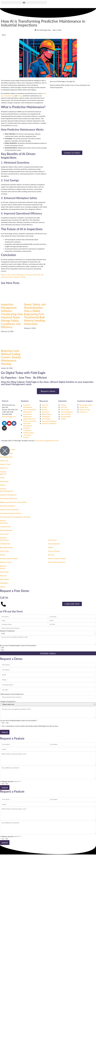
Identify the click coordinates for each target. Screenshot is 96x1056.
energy (20, 96)
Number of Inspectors (7, 631)
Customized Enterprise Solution (10, 513)
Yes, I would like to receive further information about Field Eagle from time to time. (30, 726)
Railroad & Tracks (6, 562)
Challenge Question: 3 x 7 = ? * (10, 781)
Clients (2, 478)
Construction (52, 540)
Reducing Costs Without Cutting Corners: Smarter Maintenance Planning (11, 357)
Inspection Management (8, 495)
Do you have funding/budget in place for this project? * (19, 720)
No (3, 650)
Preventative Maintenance (9, 498)
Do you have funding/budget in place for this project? (18, 645)
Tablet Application (6, 530)
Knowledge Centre (6, 457)
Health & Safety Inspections (9, 509)
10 (7, 783)
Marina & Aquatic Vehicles (57, 558)
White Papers (4, 579)
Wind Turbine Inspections (56, 562)
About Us (3, 474)
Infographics (4, 583)
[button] (24, 2)
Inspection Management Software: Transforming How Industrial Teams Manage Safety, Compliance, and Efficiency (12, 316)
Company (3, 472)
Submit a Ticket (5, 464)
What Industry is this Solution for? (12, 694)
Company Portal (5, 527)
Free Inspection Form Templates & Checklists (15, 517)
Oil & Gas (51, 555)
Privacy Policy (39, 440)
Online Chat (4, 460)
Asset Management (6, 491)
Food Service (4, 540)
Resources (3, 566)
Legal (47, 440)
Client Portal (4, 534)
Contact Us (4, 468)
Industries (3, 538)
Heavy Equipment (54, 544)
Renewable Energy (6, 547)
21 (3, 783)
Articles (2, 568)
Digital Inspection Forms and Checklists (13, 502)
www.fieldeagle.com (9, 416)
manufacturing (9, 96)
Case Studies (4, 572)
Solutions (3, 489)
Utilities (50, 547)
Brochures (3, 576)
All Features (4, 523)
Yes (3, 647)
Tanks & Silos (4, 551)
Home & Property (54, 551)
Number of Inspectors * (8, 701)
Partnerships (4, 481)
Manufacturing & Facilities (9, 558)
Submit (5, 732)
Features (3, 520)
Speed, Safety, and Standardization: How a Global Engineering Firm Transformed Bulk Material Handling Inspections (35, 314)
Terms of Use (54, 440)
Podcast (2, 485)
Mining (2, 555)
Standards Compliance (7, 506)
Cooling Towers (5, 544)
